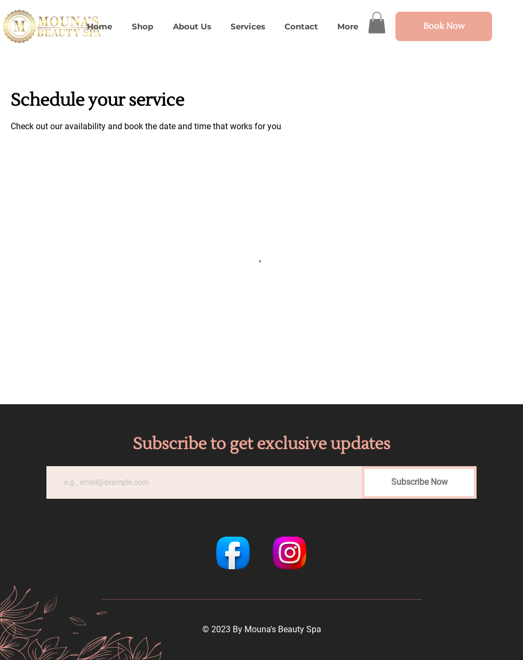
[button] (377, 23)
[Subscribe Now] (419, 482)
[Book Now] (443, 26)
